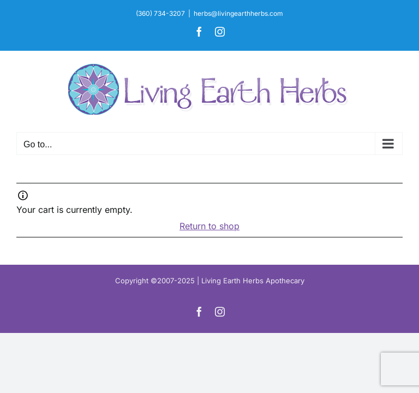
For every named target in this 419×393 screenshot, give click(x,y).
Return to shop (209, 226)
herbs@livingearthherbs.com (238, 13)
